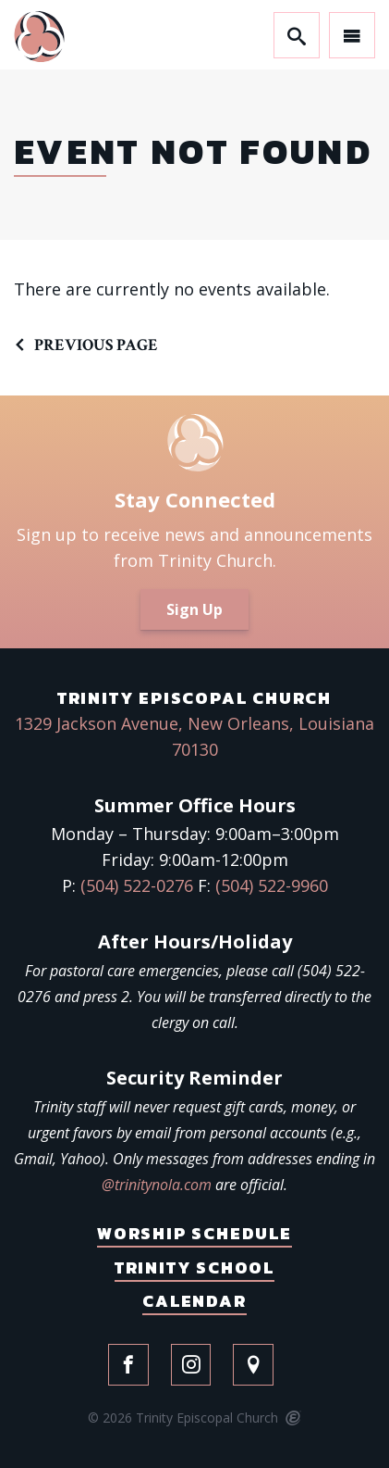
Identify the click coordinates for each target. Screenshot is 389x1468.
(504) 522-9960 (271, 885)
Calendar (194, 1300)
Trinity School (194, 1267)
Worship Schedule (194, 1233)
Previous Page (96, 345)
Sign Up (194, 609)
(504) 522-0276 (136, 885)
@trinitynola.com (157, 1184)
